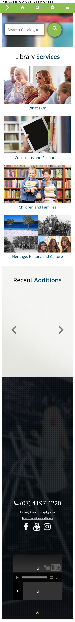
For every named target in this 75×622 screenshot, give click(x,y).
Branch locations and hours (37, 518)
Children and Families (37, 207)
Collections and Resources (37, 157)
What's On (38, 107)
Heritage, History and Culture (37, 256)
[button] (14, 330)
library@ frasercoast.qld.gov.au (37, 512)
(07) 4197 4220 (37, 503)
